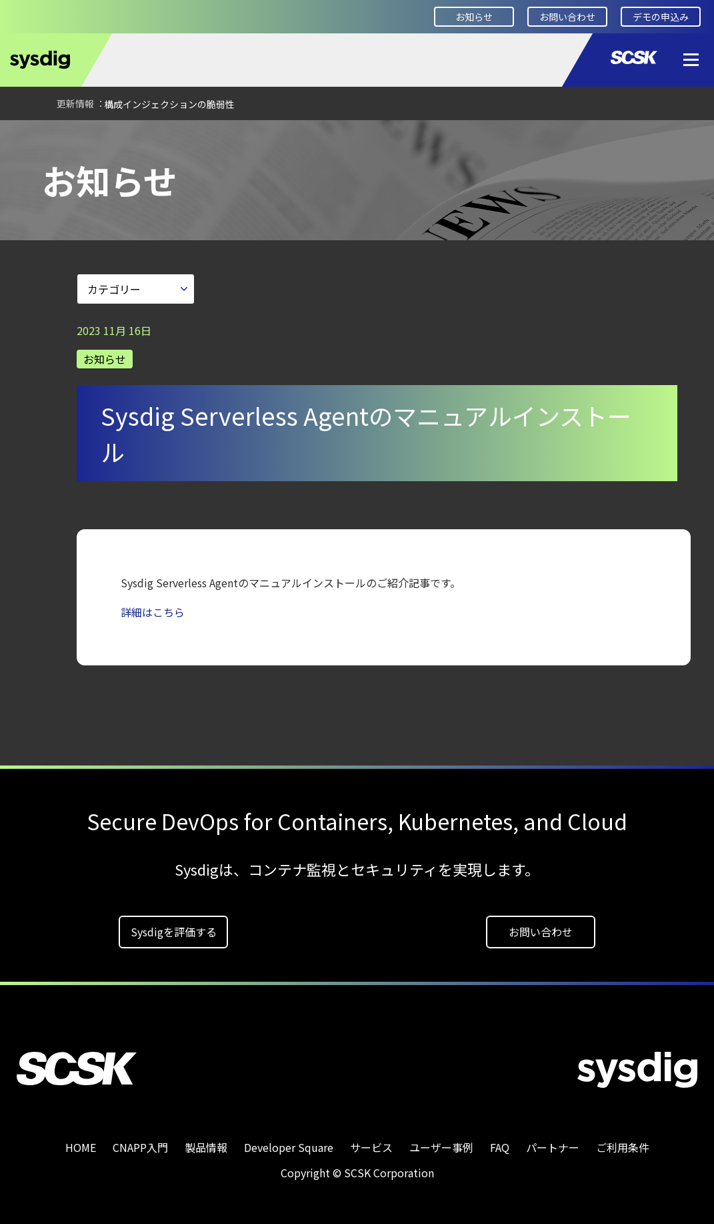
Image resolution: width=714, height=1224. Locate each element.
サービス (371, 1143)
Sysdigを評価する (174, 927)
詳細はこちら (153, 607)
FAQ (499, 1143)
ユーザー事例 (441, 1143)
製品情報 (206, 1143)
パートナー (552, 1143)
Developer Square (288, 1143)
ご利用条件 (622, 1143)
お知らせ (474, 16)
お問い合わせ (567, 16)
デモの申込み (661, 16)
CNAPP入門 (140, 1143)
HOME (30, 138)
